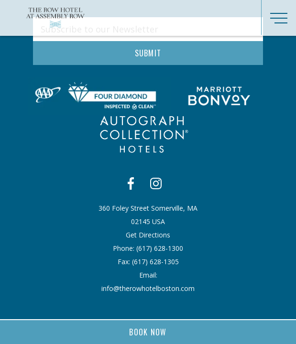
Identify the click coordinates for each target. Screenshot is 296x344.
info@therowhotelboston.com (148, 288)
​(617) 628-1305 (155, 261)
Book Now (148, 332)
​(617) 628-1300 (159, 248)
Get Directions (148, 234)
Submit (148, 53)
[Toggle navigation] (278, 17)
